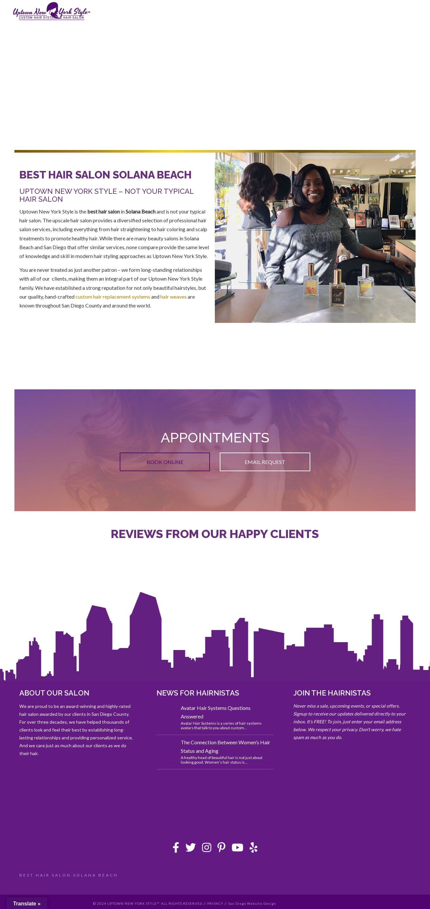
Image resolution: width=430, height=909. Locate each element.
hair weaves (173, 296)
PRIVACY (215, 903)
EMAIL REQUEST (265, 462)
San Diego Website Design (252, 903)
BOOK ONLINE (165, 462)
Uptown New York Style (52, 11)
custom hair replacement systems (112, 296)
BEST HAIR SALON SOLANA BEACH (68, 875)
